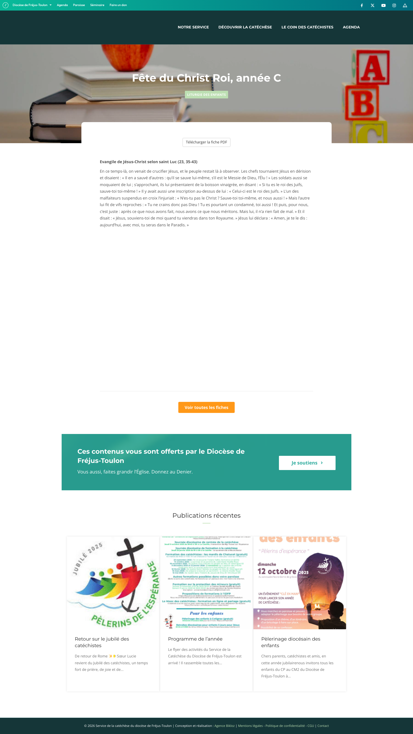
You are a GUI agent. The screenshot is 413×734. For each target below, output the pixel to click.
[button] (307, 463)
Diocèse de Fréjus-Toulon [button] (30, 5)
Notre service (193, 27)
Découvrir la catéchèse (245, 27)
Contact (323, 725)
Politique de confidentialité (285, 725)
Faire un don (118, 5)
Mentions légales (250, 725)
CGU (310, 725)
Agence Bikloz (224, 725)
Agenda (62, 5)
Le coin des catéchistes (307, 27)
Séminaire (97, 5)
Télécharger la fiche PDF (206, 142)
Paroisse (79, 5)
